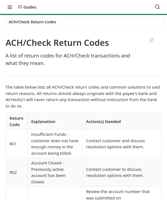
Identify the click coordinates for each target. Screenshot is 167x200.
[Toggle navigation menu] (10, 7)
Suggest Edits (151, 40)
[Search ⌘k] (157, 7)
